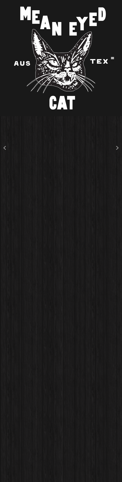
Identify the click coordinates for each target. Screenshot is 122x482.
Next (117, 148)
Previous (4, 148)
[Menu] (112, 58)
